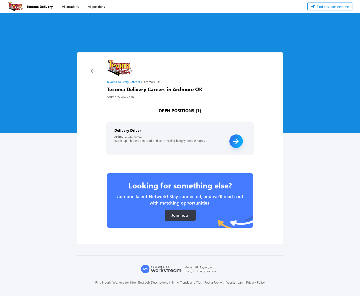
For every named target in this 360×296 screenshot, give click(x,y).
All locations (70, 6)
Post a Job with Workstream (224, 282)
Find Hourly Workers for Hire (115, 282)
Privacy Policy (255, 282)
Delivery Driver (127, 130)
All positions (96, 6)
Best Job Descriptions (153, 282)
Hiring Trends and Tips (186, 282)
